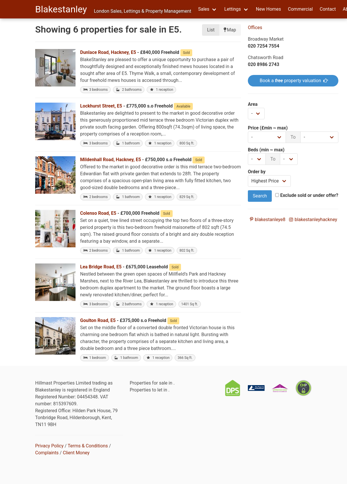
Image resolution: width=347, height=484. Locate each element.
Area (253, 104)
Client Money (76, 452)
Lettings (232, 9)
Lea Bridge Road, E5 (101, 267)
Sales (203, 9)
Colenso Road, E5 (98, 213)
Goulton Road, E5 (98, 320)
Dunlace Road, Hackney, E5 (108, 52)
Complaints (47, 452)
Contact (328, 9)
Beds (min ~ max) (266, 149)
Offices (255, 27)
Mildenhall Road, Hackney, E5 (110, 159)
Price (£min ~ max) (268, 128)
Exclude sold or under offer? (306, 195)
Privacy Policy (49, 446)
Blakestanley (61, 9)
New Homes (268, 9)
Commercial (300, 9)
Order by (256, 171)
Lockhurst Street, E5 (101, 106)
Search (260, 196)
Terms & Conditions (88, 446)
